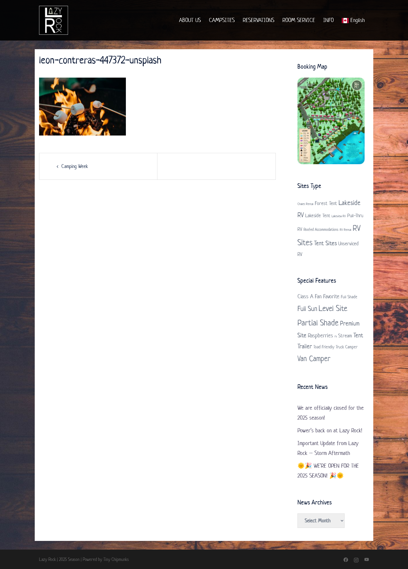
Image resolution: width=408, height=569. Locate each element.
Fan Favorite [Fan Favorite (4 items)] (327, 296)
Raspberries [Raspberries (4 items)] (320, 335)
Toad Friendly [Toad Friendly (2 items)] (323, 347)
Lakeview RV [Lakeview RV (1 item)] (339, 216)
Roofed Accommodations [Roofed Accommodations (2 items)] (321, 229)
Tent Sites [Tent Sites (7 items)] (325, 243)
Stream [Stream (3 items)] (345, 335)
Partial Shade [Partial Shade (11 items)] (318, 322)
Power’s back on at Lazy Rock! (329, 430)
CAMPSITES (222, 20)
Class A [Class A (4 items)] (305, 296)
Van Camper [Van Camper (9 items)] (313, 358)
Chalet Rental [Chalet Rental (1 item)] (305, 204)
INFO (328, 20)
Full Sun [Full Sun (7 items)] (307, 308)
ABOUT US (190, 20)
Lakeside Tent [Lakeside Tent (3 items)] (317, 215)
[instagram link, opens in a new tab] (356, 559)
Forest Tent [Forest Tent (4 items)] (326, 203)
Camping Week (74, 166)
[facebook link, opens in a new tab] (345, 559)
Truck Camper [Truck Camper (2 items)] (346, 347)
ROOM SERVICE (298, 20)
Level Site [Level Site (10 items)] (333, 308)
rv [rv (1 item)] (336, 336)
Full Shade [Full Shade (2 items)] (349, 296)
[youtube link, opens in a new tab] (366, 559)
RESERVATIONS (258, 20)
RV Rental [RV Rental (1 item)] (345, 230)
